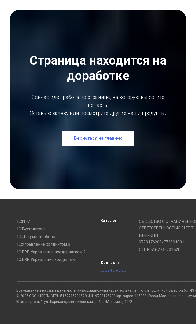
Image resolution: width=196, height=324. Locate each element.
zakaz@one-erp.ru (114, 270)
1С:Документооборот (36, 236)
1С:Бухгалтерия (30, 229)
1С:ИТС (23, 221)
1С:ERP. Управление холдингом (46, 259)
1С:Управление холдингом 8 (43, 244)
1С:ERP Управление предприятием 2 (51, 252)
